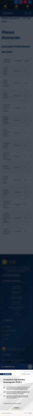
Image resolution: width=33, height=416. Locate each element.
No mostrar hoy (7, 413)
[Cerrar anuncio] (30, 367)
